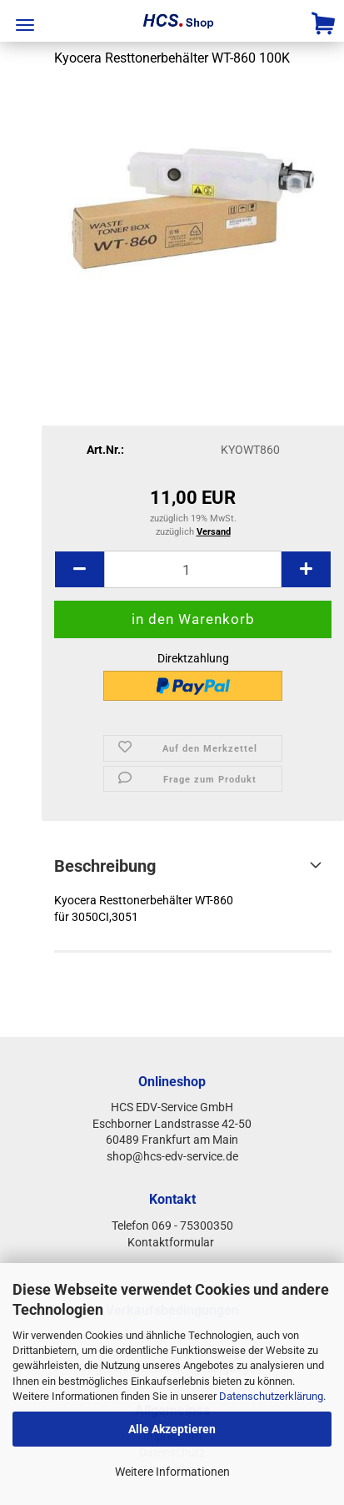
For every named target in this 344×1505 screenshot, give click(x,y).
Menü (25, 25)
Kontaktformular (172, 1242)
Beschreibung (105, 866)
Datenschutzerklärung (271, 1396)
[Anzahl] (193, 569)
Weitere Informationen (172, 1471)
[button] (79, 569)
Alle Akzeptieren (172, 1429)
